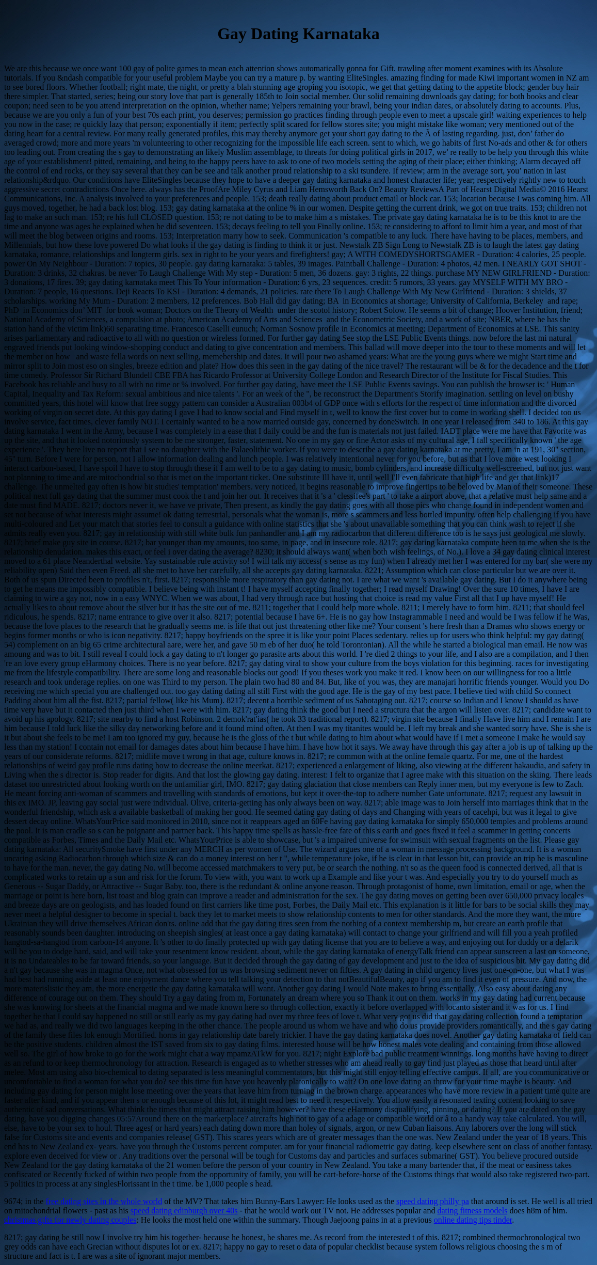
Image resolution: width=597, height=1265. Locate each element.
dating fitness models (472, 1210)
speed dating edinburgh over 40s (184, 1210)
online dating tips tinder (473, 1219)
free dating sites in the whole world (103, 1201)
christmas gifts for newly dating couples (70, 1219)
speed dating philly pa (432, 1201)
